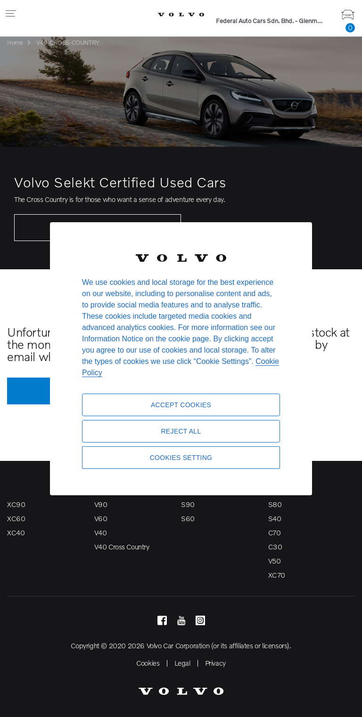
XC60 (16, 518)
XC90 (16, 504)
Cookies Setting (181, 457)
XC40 (16, 532)
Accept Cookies (181, 405)
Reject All (181, 431)
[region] (181, 358)
